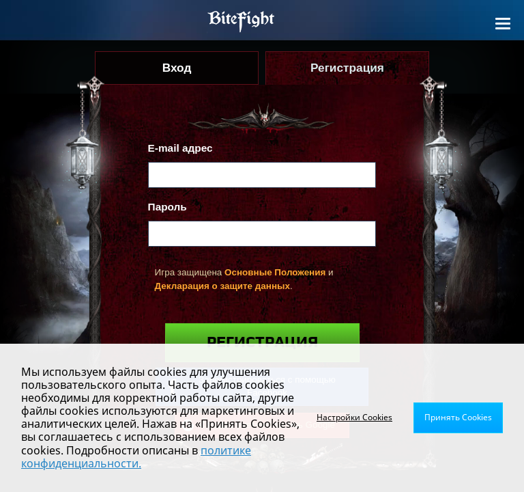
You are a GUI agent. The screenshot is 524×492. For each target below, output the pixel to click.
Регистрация (262, 343)
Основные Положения (274, 272)
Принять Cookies (458, 417)
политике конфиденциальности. (136, 457)
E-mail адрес (180, 148)
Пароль (167, 207)
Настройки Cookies (354, 417)
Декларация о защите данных (222, 286)
